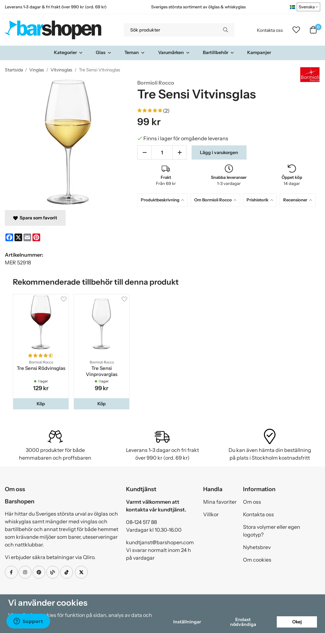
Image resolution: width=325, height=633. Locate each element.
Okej (297, 622)
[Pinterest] (36, 237)
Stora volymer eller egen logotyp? (271, 531)
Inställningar (187, 622)
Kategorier (68, 52)
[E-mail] (27, 237)
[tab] (164, 200)
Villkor (211, 514)
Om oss (252, 502)
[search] (225, 30)
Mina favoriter (220, 502)
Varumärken (174, 52)
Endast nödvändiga (243, 622)
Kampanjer (259, 52)
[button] (40, 403)
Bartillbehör (218, 52)
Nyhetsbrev (257, 547)
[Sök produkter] (170, 30)
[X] (18, 237)
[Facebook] (9, 237)
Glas (104, 52)
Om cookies (257, 559)
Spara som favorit (35, 218)
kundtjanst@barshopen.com (160, 542)
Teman (134, 52)
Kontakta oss (270, 30)
